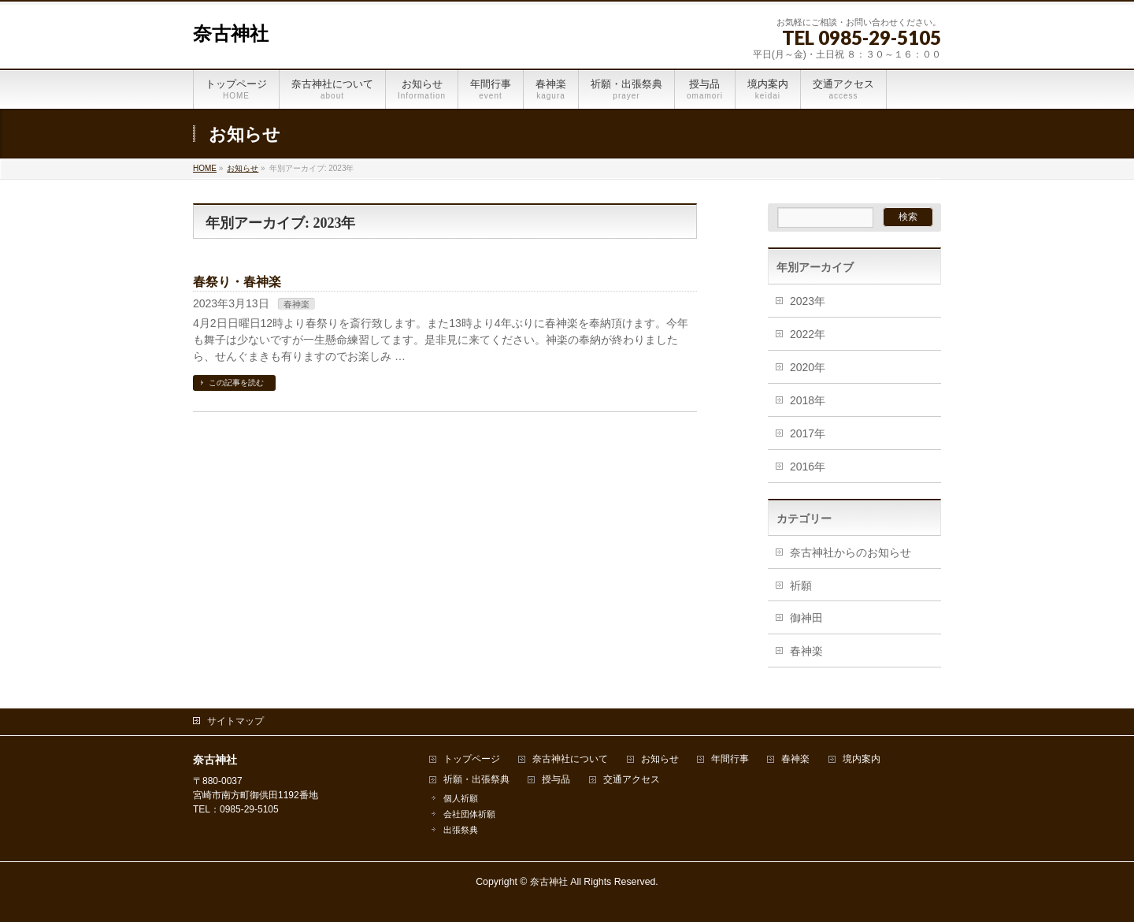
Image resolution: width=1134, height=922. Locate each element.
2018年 (807, 400)
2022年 (807, 334)
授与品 (556, 780)
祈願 (801, 585)
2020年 (807, 367)
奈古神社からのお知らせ (850, 552)
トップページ (471, 759)
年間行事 (730, 759)
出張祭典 (460, 830)
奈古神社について (570, 759)
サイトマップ (235, 721)
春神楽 (296, 304)
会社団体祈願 (469, 814)
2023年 (807, 301)
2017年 (807, 433)
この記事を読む (236, 382)
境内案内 (861, 759)
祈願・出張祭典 (476, 780)
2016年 (807, 466)
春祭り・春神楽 (237, 281)
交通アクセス (631, 780)
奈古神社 (231, 34)
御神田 (806, 618)
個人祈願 (460, 798)
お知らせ (660, 759)
